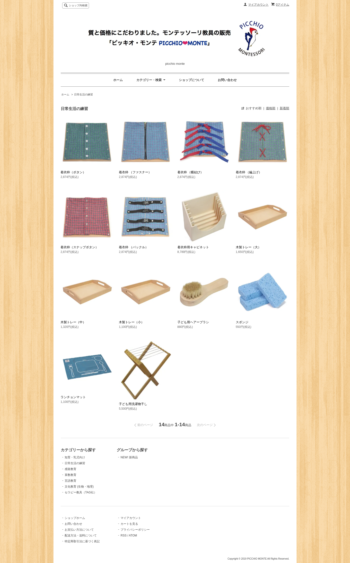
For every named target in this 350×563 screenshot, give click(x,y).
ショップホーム (75, 518)
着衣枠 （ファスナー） (135, 172)
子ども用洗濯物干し (133, 404)
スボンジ (242, 322)
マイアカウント (258, 4)
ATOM (133, 535)
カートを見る (129, 524)
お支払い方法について (79, 529)
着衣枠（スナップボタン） (79, 247)
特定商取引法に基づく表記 (82, 541)
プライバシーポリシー (135, 529)
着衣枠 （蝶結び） (190, 172)
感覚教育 (70, 469)
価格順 (270, 108)
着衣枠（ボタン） (73, 172)
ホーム (118, 80)
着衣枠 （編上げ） (249, 172)
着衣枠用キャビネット (193, 247)
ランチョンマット (73, 397)
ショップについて (191, 80)
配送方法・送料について (81, 535)
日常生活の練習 (83, 94)
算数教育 (70, 475)
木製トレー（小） (131, 322)
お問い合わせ (227, 80)
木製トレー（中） (73, 322)
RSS (124, 535)
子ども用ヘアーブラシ (193, 322)
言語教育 (70, 480)
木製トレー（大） (248, 247)
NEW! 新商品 (129, 457)
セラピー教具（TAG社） (81, 492)
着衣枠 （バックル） (133, 247)
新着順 (284, 108)
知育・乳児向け (75, 457)
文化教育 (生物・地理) (79, 486)
